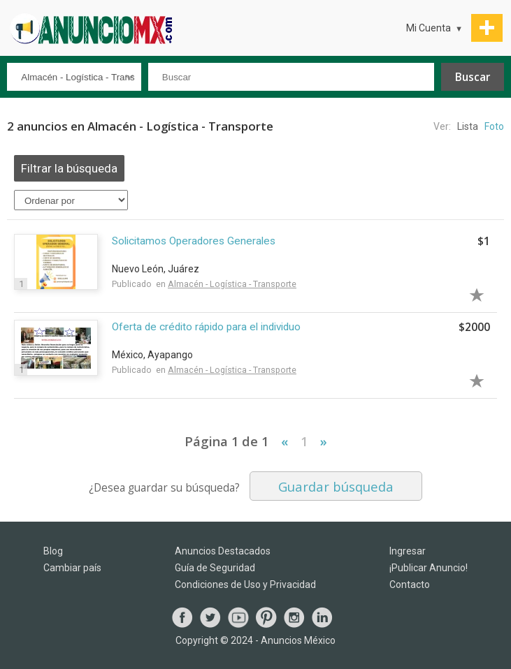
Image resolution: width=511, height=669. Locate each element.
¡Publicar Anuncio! (428, 567)
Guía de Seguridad (215, 567)
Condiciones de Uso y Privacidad (245, 584)
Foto (494, 126)
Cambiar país (72, 567)
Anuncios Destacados (223, 551)
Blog (53, 551)
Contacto (409, 584)
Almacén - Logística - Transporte (232, 284)
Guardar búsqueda (336, 486)
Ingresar (407, 551)
